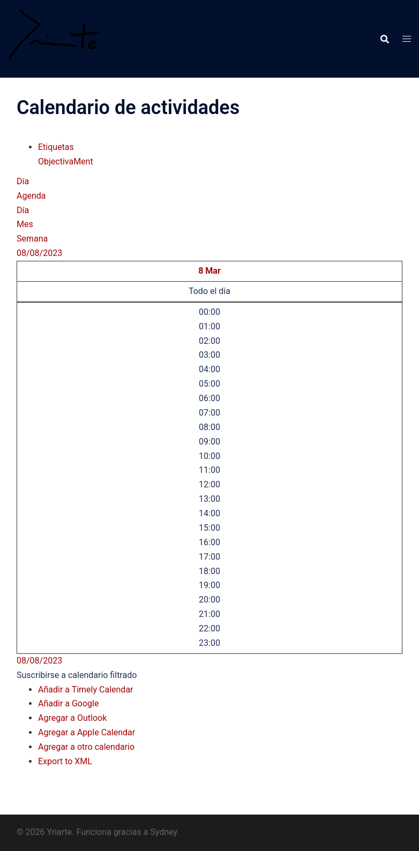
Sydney (163, 832)
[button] (77, 675)
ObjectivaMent (65, 161)
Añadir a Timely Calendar (85, 689)
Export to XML (65, 761)
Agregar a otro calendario (86, 747)
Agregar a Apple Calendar (86, 732)
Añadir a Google (68, 703)
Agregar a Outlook (72, 718)
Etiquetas (56, 147)
